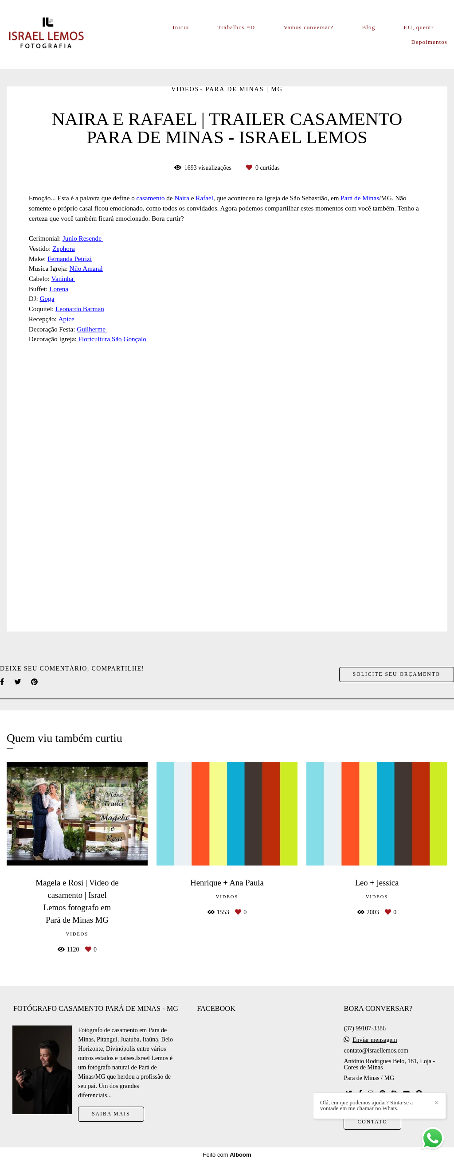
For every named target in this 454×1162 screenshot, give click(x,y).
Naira (181, 198)
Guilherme (92, 329)
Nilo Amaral (85, 268)
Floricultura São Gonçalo (111, 338)
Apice (66, 319)
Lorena (58, 288)
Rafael (204, 198)
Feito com (227, 1154)
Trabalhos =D (236, 27)
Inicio (180, 27)
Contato (372, 1122)
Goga (47, 298)
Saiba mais (111, 1114)
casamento (151, 198)
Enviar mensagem (374, 1040)
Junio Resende (83, 238)
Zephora (63, 248)
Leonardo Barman (79, 308)
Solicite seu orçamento (396, 674)
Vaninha (63, 278)
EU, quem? (419, 27)
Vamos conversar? (309, 27)
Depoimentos (429, 42)
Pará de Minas (359, 198)
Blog (369, 27)
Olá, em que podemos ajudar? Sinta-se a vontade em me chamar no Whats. (366, 1105)
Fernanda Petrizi (69, 258)
